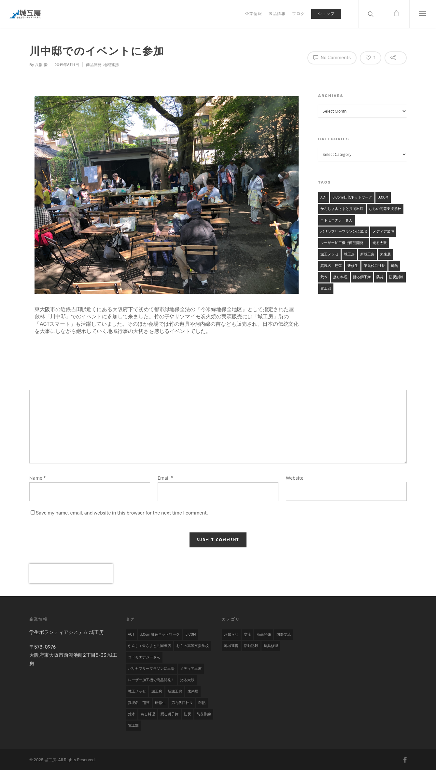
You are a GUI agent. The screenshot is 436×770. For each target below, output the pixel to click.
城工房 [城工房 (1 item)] (349, 254)
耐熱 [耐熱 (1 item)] (394, 266)
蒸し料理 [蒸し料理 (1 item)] (340, 277)
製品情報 (277, 13)
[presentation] (71, 573)
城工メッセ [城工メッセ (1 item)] (329, 254)
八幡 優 (41, 64)
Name (37, 478)
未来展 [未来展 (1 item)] (385, 254)
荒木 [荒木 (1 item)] (324, 277)
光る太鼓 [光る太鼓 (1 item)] (380, 243)
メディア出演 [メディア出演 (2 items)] (383, 231)
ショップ (326, 13)
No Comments (332, 57)
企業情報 (253, 13)
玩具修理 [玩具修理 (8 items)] (271, 646)
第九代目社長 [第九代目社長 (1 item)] (374, 266)
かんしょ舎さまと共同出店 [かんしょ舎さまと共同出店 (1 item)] (341, 209)
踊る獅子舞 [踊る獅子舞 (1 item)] (362, 277)
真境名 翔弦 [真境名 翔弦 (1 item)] (331, 266)
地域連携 (111, 64)
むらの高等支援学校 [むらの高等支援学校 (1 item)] (385, 209)
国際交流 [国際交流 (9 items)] (283, 634)
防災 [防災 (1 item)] (380, 277)
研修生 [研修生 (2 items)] (352, 266)
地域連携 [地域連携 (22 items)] (231, 646)
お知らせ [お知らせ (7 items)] (231, 634)
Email (165, 478)
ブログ (298, 13)
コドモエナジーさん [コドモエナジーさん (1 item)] (336, 220)
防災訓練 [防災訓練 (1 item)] (396, 277)
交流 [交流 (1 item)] (247, 634)
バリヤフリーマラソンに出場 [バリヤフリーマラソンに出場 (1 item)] (343, 231)
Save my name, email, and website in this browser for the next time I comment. (122, 513)
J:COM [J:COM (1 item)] (383, 197)
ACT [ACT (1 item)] (323, 197)
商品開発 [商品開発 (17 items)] (264, 634)
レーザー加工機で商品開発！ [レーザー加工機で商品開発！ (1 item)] (343, 243)
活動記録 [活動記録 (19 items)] (251, 646)
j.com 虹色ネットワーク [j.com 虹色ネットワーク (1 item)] (352, 197)
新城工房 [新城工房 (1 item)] (367, 254)
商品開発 (94, 64)
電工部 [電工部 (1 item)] (325, 288)
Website (294, 478)
